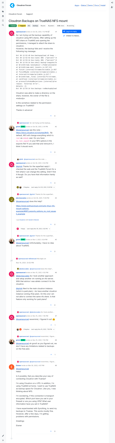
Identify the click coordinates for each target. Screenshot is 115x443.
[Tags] (3, 11)
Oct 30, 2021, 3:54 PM (40, 163)
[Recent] (3, 7)
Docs (97, 5)
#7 (56, 316)
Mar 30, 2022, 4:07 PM (36, 365)
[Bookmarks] (3, 20)
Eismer (18, 365)
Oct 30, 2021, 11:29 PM (41, 198)
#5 (56, 239)
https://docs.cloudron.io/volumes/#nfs (32, 133)
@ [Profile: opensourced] (22, 130)
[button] (3, 436)
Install (103, 5)
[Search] (3, 25)
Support (21, 26)
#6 (56, 272)
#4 (56, 198)
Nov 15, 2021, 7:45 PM (40, 316)
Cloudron (22, 220)
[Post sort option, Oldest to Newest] (71, 36)
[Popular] (3, 16)
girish (18, 126)
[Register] (112, 7)
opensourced (20, 32)
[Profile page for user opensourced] (11, 33)
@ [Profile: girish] (19, 166)
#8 (56, 340)
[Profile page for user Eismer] (11, 367)
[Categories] (3, 2)
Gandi (30, 220)
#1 (56, 32)
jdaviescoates (21, 198)
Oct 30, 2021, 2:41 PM (40, 126)
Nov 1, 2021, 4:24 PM (40, 239)
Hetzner (36, 220)
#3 (56, 163)
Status (83, 5)
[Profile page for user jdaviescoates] (11, 199)
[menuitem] (112, 2)
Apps (77, 5)
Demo (90, 5)
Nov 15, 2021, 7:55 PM (40, 340)
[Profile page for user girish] (11, 128)
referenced (32, 259)
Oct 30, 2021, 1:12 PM (40, 32)
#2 (56, 126)
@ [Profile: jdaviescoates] (22, 276)
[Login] (112, 2)
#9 (56, 365)
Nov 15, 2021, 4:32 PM (40, 272)
